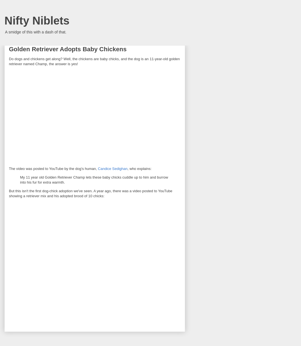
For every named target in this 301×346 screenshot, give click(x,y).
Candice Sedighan (112, 169)
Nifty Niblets (36, 20)
